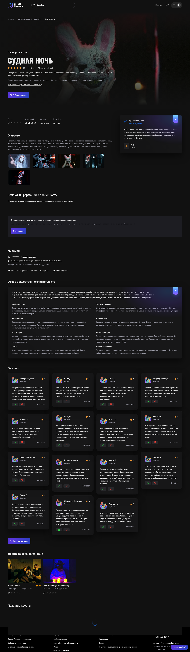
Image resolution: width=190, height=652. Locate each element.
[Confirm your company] (18, 231)
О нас (55, 647)
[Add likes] (15, 404)
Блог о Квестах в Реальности (65, 643)
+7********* (15, 257)
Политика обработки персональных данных (118, 647)
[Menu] (176, 5)
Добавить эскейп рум (17, 643)
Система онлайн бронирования (21, 647)
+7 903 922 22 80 (161, 637)
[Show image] (19, 161)
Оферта (102, 643)
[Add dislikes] (22, 404)
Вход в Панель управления (19, 639)
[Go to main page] (16, 5)
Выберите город (60, 639)
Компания (103, 639)
